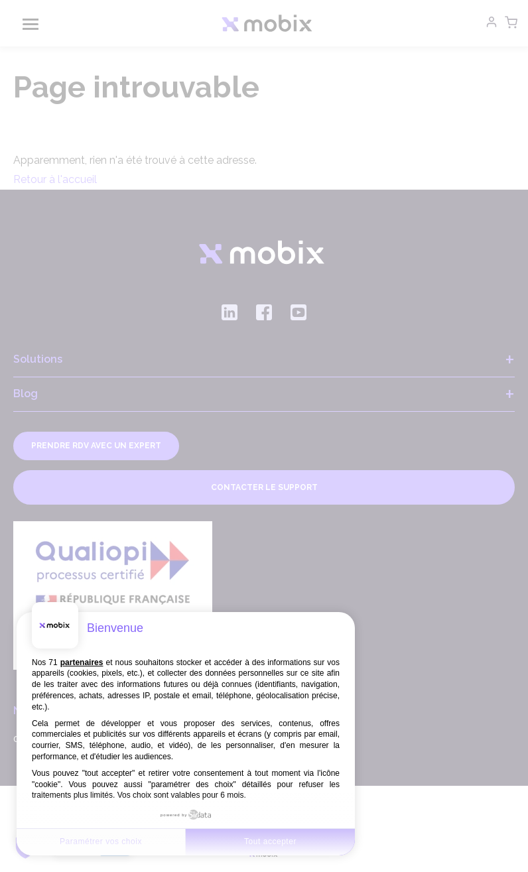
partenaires (81, 662)
